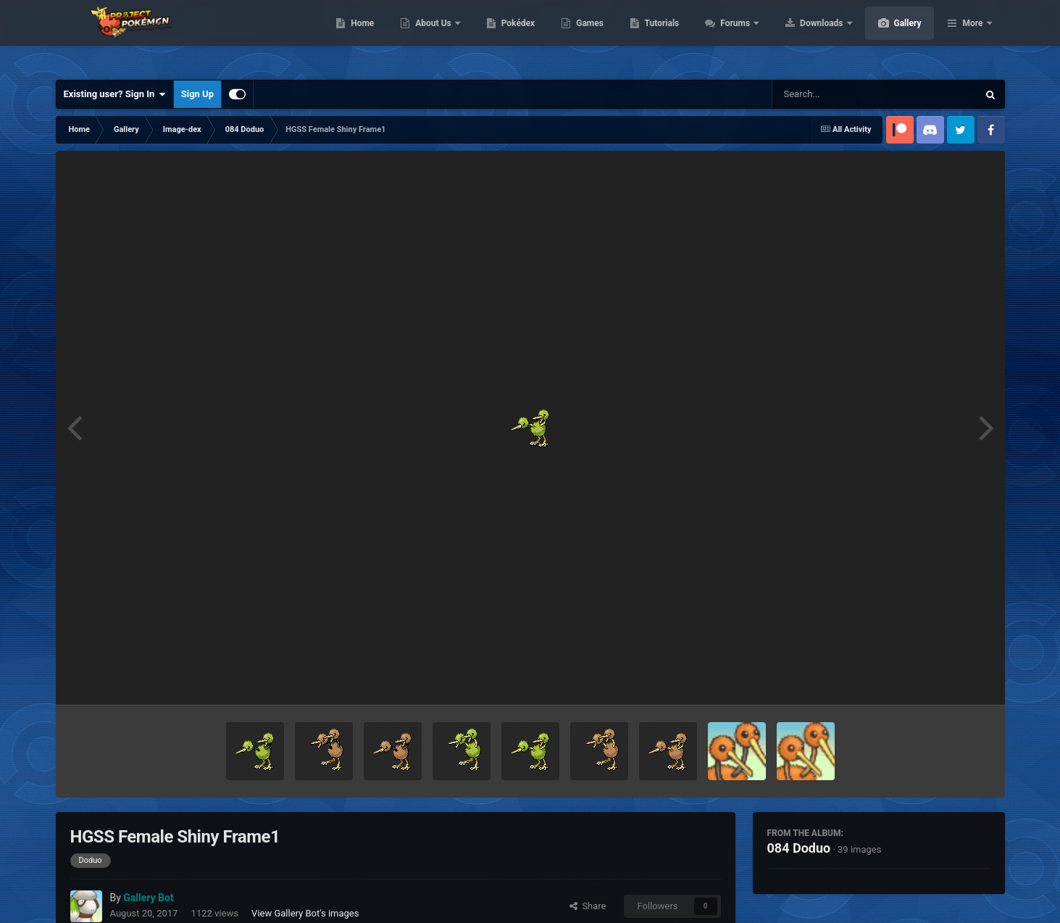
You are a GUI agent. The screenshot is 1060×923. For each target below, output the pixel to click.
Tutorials (730, 36)
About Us (502, 36)
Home (430, 36)
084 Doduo (799, 848)
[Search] (838, 94)
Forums (805, 36)
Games (658, 36)
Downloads (890, 36)
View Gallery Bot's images (305, 913)
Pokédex (587, 36)
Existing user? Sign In (115, 94)
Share (587, 906)
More (972, 36)
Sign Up (197, 93)
